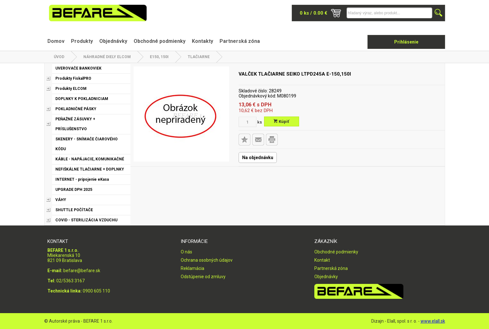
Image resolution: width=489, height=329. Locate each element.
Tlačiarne (199, 57)
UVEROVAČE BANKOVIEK (78, 68)
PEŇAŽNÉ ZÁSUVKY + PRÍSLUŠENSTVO (75, 124)
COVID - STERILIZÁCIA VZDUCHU (86, 220)
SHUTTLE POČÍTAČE (74, 210)
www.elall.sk (433, 321)
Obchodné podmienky (159, 41)
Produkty (82, 41)
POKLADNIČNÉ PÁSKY (75, 109)
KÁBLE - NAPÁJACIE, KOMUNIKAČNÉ (89, 159)
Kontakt (322, 260)
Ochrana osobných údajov (207, 260)
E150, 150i (159, 57)
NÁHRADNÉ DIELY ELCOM (107, 57)
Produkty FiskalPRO (73, 78)
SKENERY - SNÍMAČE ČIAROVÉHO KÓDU (86, 144)
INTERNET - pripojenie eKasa (82, 179)
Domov (56, 41)
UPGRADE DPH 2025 (73, 189)
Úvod (59, 57)
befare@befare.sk (81, 270)
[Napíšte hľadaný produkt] (389, 12)
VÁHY (60, 200)
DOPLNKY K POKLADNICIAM (81, 99)
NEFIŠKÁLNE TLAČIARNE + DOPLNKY (89, 169)
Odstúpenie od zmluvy (203, 276)
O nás (186, 251)
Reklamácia (192, 268)
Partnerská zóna (240, 41)
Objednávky (113, 41)
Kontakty (202, 41)
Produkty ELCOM (71, 88)
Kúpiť (281, 121)
